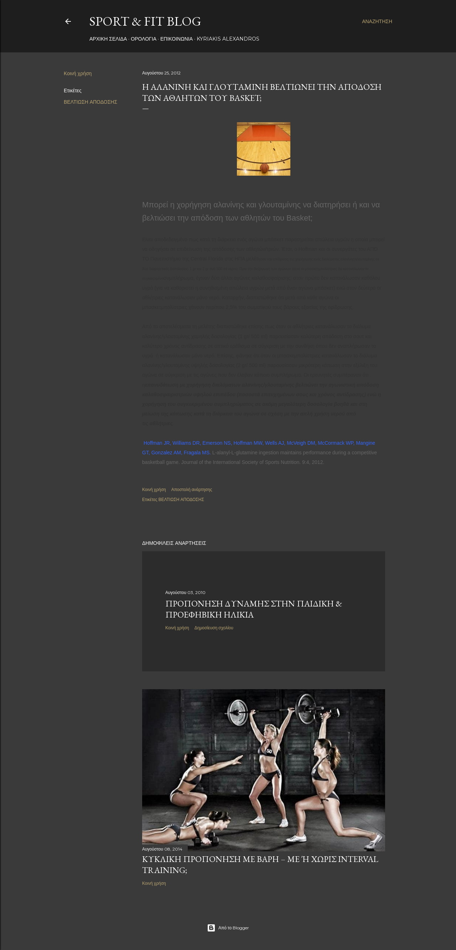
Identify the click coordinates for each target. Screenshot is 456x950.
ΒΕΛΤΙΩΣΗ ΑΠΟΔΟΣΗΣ (90, 102)
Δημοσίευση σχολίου (214, 627)
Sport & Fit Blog (145, 21)
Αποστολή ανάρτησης (191, 489)
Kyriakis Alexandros (228, 39)
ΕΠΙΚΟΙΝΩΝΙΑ (176, 39)
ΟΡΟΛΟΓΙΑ (143, 39)
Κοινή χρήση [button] (78, 73)
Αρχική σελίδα (108, 39)
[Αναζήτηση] (377, 21)
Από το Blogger (228, 928)
